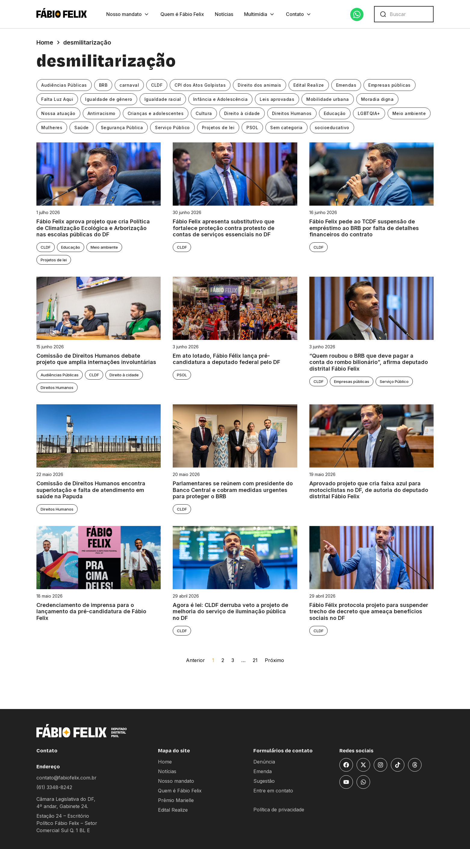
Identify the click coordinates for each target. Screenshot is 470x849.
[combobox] (404, 14)
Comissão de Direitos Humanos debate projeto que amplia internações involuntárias (96, 359)
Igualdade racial (162, 99)
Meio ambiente (409, 113)
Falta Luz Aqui (57, 99)
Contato (299, 14)
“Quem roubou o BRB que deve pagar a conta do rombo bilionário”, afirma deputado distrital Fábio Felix (368, 362)
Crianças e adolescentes (156, 113)
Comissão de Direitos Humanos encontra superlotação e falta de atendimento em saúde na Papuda (90, 489)
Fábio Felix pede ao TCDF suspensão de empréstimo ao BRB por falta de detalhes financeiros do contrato (364, 228)
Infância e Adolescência (220, 99)
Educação (335, 113)
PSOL (252, 127)
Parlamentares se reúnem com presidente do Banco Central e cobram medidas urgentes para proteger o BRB (233, 489)
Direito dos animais (259, 85)
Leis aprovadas (277, 99)
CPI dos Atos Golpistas (200, 85)
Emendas (346, 85)
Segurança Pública (122, 127)
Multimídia (259, 14)
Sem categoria (286, 127)
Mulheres (51, 127)
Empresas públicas (389, 85)
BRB (103, 85)
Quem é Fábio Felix (182, 14)
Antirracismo (102, 113)
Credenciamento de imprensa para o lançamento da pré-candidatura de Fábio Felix (91, 611)
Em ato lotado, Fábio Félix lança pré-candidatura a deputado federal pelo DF (226, 359)
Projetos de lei (218, 127)
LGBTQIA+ (369, 113)
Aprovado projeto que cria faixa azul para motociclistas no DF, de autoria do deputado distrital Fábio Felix (368, 489)
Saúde (81, 127)
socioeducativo (332, 127)
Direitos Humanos (292, 113)
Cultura (204, 113)
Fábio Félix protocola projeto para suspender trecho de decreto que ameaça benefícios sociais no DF (369, 611)
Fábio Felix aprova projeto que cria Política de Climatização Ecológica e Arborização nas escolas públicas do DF (93, 228)
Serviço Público (172, 127)
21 (255, 660)
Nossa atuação (58, 113)
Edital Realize (308, 85)
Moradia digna (377, 99)
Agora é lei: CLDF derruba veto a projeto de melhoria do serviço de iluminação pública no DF (230, 611)
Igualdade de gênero (108, 99)
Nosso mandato (128, 14)
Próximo (274, 660)
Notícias (224, 14)
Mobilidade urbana (327, 99)
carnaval (129, 85)
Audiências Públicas (64, 85)
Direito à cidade (242, 113)
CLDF (156, 85)
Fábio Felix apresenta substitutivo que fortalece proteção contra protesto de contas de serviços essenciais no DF (223, 228)
